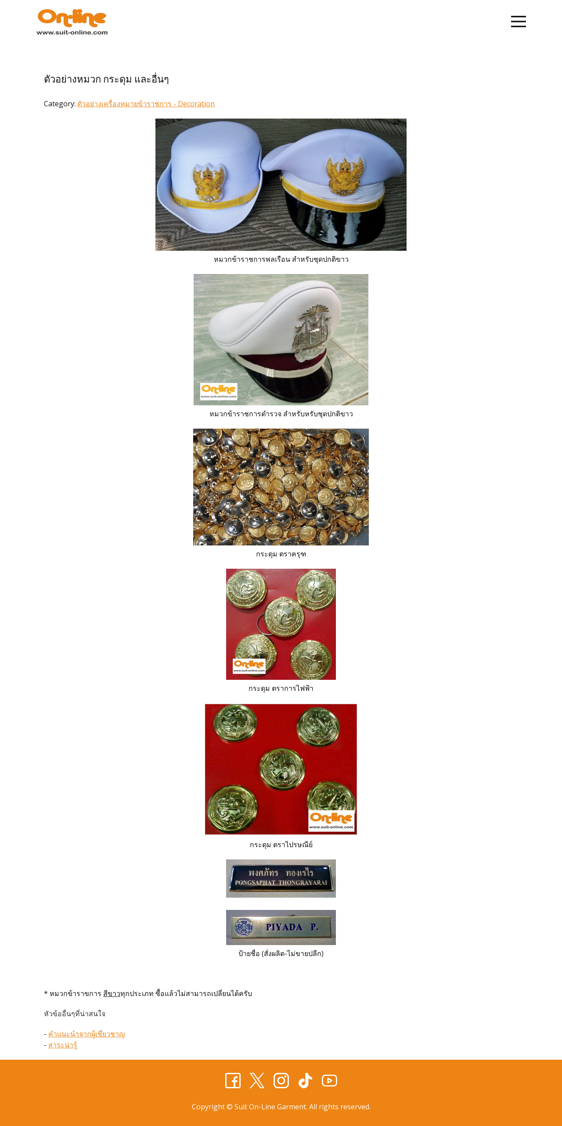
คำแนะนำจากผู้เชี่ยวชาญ (86, 1034)
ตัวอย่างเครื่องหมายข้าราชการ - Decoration (146, 103)
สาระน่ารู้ (62, 1045)
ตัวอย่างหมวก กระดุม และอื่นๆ (106, 79)
